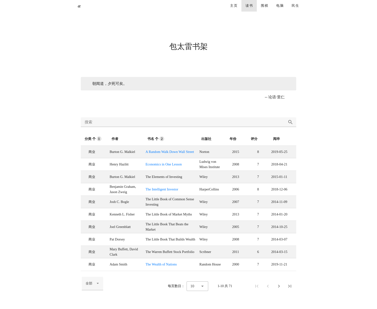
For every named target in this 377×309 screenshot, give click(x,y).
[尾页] (289, 286)
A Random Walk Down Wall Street (169, 152)
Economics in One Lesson (163, 164)
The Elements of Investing (163, 177)
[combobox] (92, 283)
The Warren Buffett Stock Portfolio (169, 252)
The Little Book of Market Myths (168, 214)
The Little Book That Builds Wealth (170, 239)
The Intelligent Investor (161, 189)
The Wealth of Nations (161, 264)
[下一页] (279, 286)
